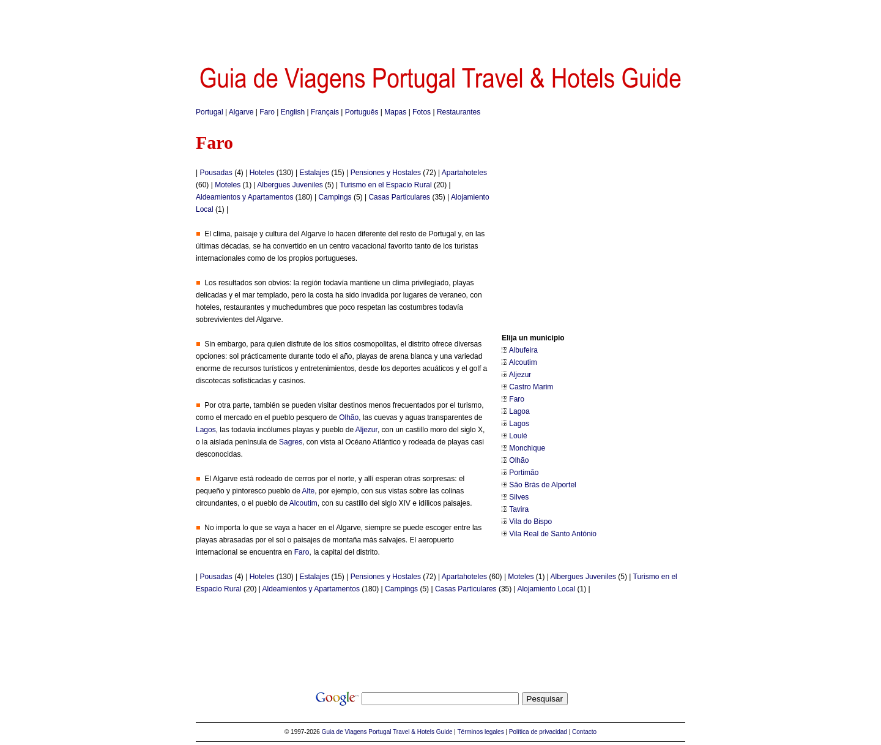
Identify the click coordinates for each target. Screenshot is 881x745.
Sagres (290, 442)
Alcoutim (523, 362)
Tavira (519, 509)
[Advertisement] (440, 27)
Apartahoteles (464, 172)
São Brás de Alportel (542, 485)
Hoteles (262, 172)
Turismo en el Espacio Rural (385, 185)
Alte (308, 491)
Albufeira (523, 350)
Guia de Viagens (344, 731)
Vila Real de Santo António (553, 534)
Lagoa (519, 411)
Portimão (523, 472)
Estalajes (314, 172)
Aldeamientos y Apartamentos (244, 197)
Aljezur (520, 374)
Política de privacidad (538, 731)
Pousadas (215, 172)
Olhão (519, 460)
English (293, 112)
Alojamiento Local (546, 589)
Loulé (518, 436)
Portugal (209, 112)
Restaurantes (458, 112)
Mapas (395, 112)
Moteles (227, 185)
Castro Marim (531, 387)
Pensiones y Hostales (386, 172)
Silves (519, 497)
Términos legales (481, 731)
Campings (335, 197)
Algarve (241, 112)
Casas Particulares (399, 197)
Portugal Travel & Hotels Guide (410, 731)
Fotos (421, 112)
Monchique (527, 448)
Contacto (584, 731)
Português (362, 112)
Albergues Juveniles (289, 185)
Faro (267, 112)
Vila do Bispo (530, 521)
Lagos (519, 423)
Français (325, 112)
